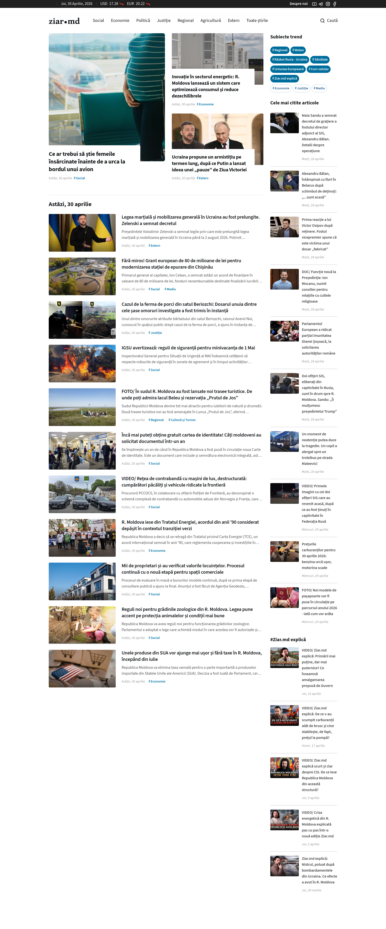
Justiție (164, 20)
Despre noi (299, 3)
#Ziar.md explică (288, 639)
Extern (234, 20)
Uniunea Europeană (288, 69)
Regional (185, 20)
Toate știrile (257, 20)
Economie (120, 20)
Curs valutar (319, 69)
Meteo (298, 50)
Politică (143, 20)
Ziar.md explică (284, 78)
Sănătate (320, 59)
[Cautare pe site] (325, 21)
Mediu (319, 88)
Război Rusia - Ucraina (289, 59)
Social (98, 20)
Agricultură (211, 20)
